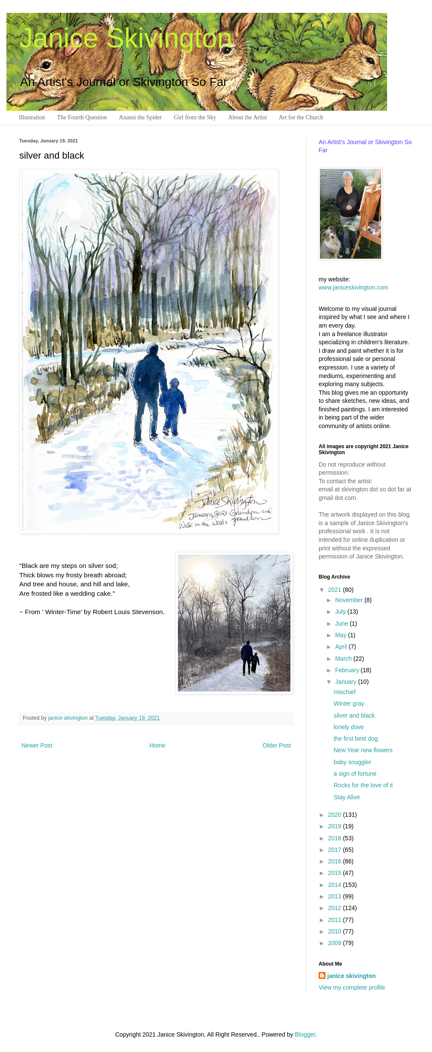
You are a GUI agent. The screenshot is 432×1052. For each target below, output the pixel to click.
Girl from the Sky (195, 117)
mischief (344, 692)
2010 (335, 931)
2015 (335, 872)
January (346, 681)
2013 (335, 896)
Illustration (32, 117)
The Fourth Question (82, 117)
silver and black (354, 715)
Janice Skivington (125, 38)
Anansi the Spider (140, 117)
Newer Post (36, 745)
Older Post (277, 745)
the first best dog (356, 738)
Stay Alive (347, 797)
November (349, 600)
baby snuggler (352, 762)
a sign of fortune (355, 773)
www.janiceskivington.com (353, 287)
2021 (335, 589)
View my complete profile (352, 987)
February (348, 670)
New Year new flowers (363, 750)
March (344, 658)
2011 (335, 919)
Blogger (305, 1034)
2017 (335, 849)
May (341, 635)
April (342, 646)
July (341, 611)
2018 (335, 838)
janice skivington (68, 718)
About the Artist (247, 117)
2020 (335, 814)
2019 (335, 826)
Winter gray (349, 703)
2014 (335, 884)
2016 (335, 861)
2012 (335, 907)
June (342, 623)
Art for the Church (301, 117)
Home (157, 745)
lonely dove (349, 727)
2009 (335, 943)
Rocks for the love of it (363, 785)
